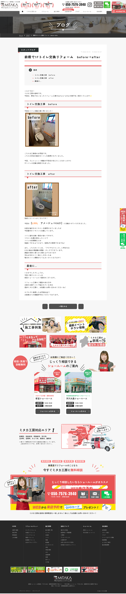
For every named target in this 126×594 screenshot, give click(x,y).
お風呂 (47, 535)
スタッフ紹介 (105, 533)
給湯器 (47, 543)
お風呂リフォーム (30, 533)
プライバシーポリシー (25, 591)
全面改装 (47, 555)
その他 (47, 562)
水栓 (46, 548)
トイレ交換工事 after (44, 78)
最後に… (38, 81)
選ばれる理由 (64, 531)
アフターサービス (65, 538)
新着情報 (104, 540)
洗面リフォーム (29, 538)
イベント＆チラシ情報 (108, 538)
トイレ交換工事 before (45, 75)
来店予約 (14, 533)
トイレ (47, 538)
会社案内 (104, 531)
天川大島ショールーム (89, 533)
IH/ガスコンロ (49, 545)
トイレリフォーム (30, 535)
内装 (46, 558)
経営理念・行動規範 (66, 533)
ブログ (104, 535)
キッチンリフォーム (30, 531)
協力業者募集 (105, 545)
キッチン (47, 533)
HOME (14, 527)
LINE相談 (14, 538)
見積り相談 (15, 531)
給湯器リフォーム (30, 540)
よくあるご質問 (106, 543)
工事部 (62, 535)
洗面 (46, 540)
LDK (46, 553)
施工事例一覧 (48, 531)
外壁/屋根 (48, 550)
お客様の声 (64, 540)
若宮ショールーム (87, 531)
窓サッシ (47, 560)
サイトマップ (36, 591)
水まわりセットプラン (31, 543)
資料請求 (14, 535)
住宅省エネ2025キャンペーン (68, 545)
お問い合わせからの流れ (67, 543)
